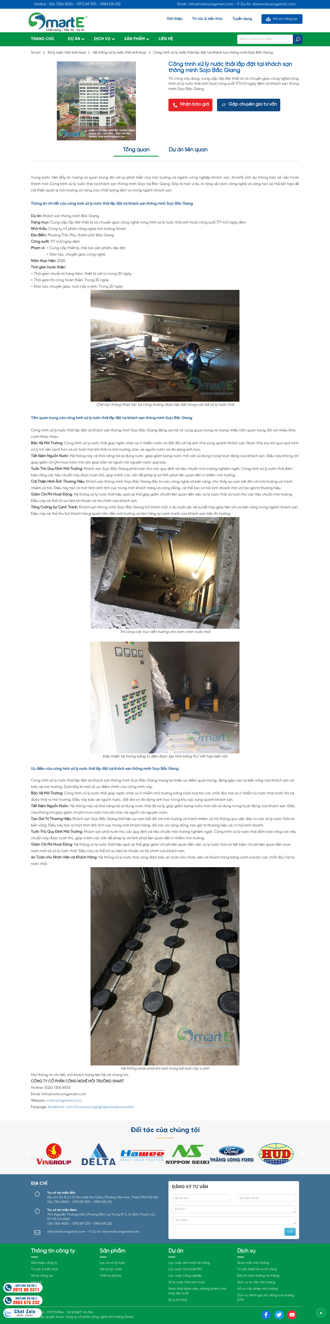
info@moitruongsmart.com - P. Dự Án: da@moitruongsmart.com (93, 1232)
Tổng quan (136, 150)
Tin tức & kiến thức (207, 19)
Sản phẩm (134, 39)
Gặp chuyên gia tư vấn (252, 104)
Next (302, 1154)
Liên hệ (166, 39)
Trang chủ (42, 39)
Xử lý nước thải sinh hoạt (67, 52)
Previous (27, 1154)
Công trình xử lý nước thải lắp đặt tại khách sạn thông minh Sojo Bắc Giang (213, 52)
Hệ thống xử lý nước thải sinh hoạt (119, 52)
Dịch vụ (102, 39)
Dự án (74, 39)
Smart (36, 52)
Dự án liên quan (188, 150)
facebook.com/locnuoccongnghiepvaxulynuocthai (91, 1107)
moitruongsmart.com (64, 1101)
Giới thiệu (174, 19)
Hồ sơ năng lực (285, 19)
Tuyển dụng (242, 19)
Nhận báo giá (194, 104)
